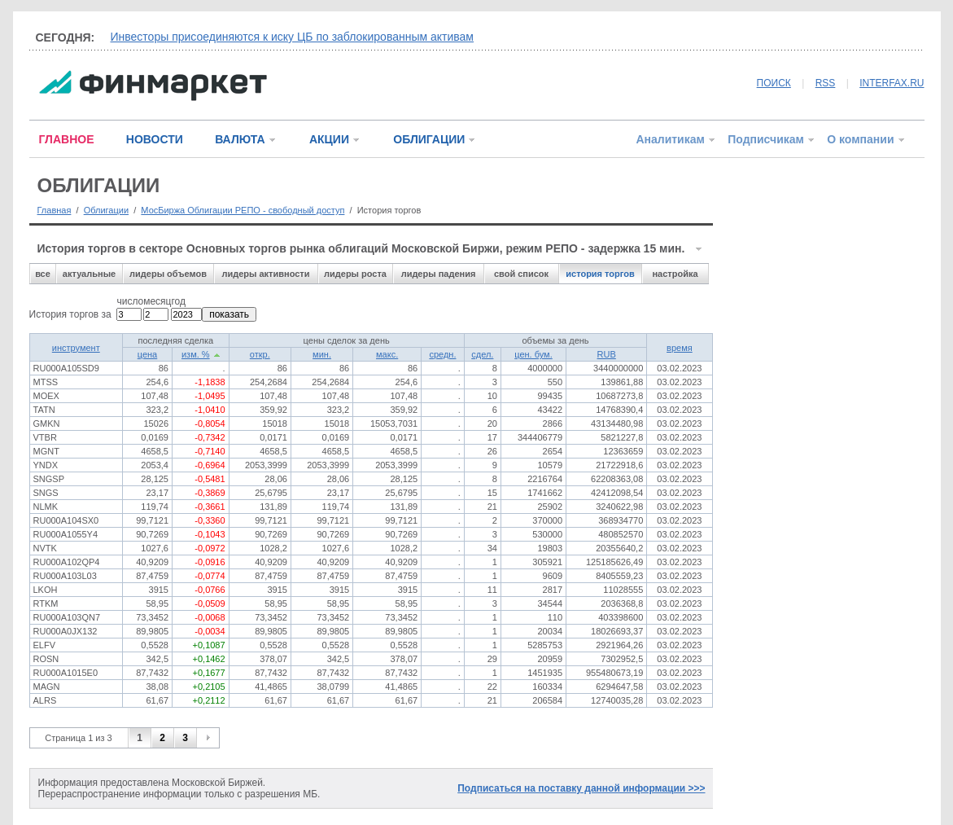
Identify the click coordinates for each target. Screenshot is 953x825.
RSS (825, 83)
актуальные (89, 274)
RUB (606, 354)
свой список (521, 274)
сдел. (482, 354)
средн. (442, 354)
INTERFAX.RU (891, 83)
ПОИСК (774, 83)
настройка (674, 274)
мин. (322, 354)
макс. (387, 354)
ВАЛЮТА (239, 139)
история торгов (600, 274)
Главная (54, 210)
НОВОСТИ (154, 139)
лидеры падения (438, 274)
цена (148, 354)
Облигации (106, 210)
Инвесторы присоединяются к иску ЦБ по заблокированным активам (292, 36)
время (680, 348)
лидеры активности (265, 274)
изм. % (195, 354)
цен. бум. (533, 354)
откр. (260, 354)
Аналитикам (670, 139)
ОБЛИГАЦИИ (429, 139)
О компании (860, 139)
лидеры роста (355, 274)
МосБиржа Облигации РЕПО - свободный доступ (242, 210)
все (42, 274)
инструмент (76, 348)
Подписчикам (766, 139)
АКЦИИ (329, 139)
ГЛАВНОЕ (66, 139)
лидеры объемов (168, 274)
